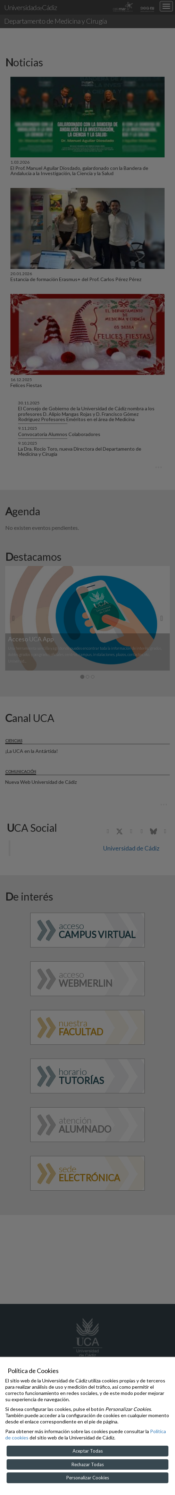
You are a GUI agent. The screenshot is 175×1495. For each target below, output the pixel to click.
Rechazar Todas (88, 1464)
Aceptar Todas (88, 1451)
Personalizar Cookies (87, 1477)
